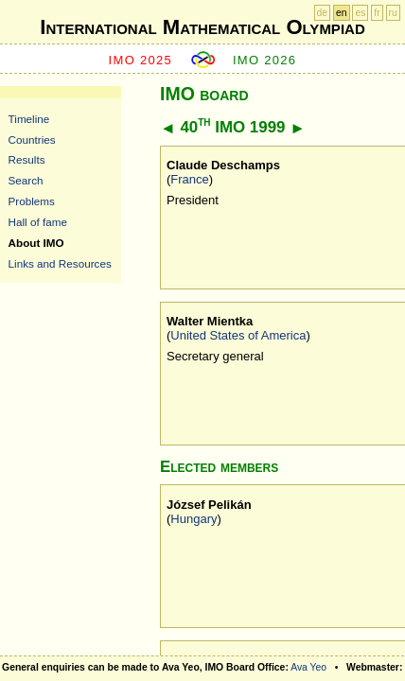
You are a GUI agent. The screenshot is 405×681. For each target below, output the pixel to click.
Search (26, 180)
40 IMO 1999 (232, 127)
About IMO (36, 242)
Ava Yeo (308, 667)
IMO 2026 (265, 60)
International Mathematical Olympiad (202, 27)
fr (376, 13)
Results (27, 159)
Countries (32, 139)
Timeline (29, 119)
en (341, 13)
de (322, 13)
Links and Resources (60, 263)
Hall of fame (38, 222)
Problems (32, 201)
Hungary (193, 519)
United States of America (238, 335)
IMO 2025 (141, 60)
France (189, 179)
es (360, 13)
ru (393, 13)
